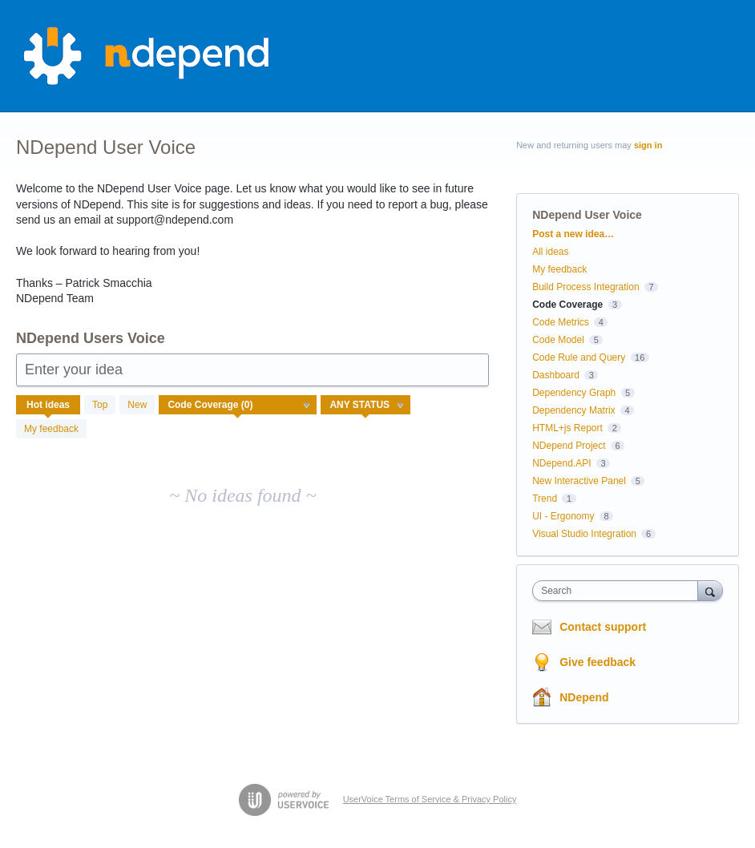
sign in (648, 145)
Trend (544, 498)
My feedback (51, 428)
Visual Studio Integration (584, 533)
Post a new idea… (573, 234)
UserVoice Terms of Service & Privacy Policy (430, 799)
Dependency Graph (574, 392)
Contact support (602, 626)
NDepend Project (568, 445)
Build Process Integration (585, 287)
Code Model (558, 339)
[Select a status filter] (366, 405)
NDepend (583, 697)
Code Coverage (567, 304)
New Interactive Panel (579, 481)
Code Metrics (560, 322)
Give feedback (597, 662)
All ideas (550, 251)
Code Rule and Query (578, 357)
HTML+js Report (567, 428)
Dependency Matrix (573, 410)
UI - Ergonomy (563, 516)
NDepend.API (561, 463)
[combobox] (618, 590)
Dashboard (555, 375)
